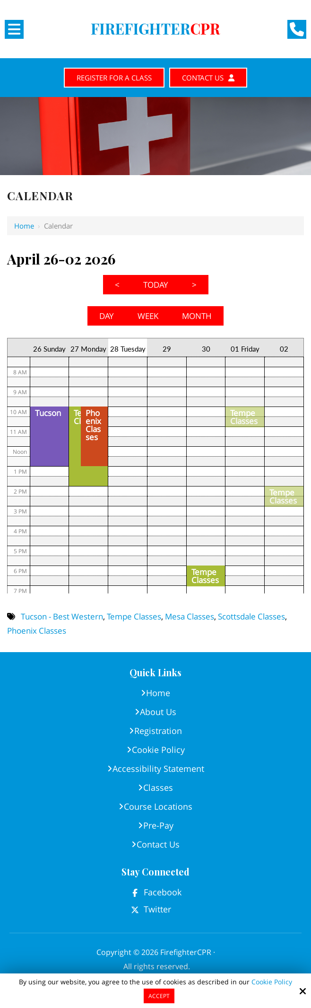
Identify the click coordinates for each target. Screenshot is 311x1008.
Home (24, 227)
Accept (159, 996)
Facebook (162, 893)
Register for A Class (111, 78)
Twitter (157, 910)
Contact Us (213, 78)
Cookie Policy (271, 982)
